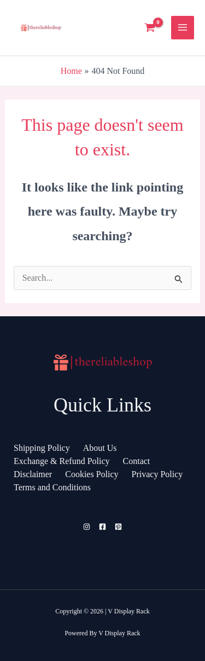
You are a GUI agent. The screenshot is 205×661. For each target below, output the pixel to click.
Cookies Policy (91, 474)
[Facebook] (102, 527)
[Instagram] (87, 527)
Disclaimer (33, 474)
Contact (136, 461)
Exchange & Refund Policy (62, 461)
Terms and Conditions (52, 487)
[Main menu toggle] (182, 27)
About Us (100, 448)
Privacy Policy (157, 474)
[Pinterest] (118, 527)
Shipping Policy (42, 448)
